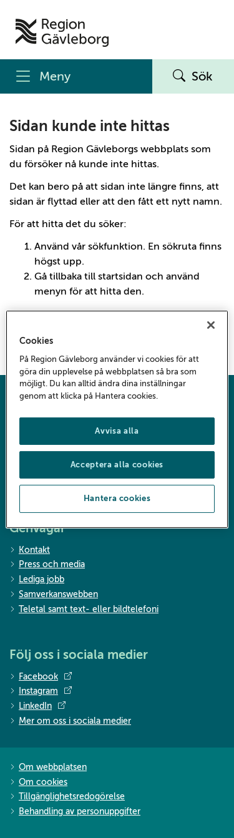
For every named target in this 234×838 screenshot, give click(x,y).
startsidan (120, 276)
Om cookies (38, 782)
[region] (117, 418)
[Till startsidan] (62, 33)
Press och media (47, 565)
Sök (193, 76)
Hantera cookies (117, 498)
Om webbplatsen (48, 767)
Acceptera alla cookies (117, 464)
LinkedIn (37, 706)
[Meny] (76, 76)
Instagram (40, 691)
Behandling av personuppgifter (74, 812)
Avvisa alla (117, 431)
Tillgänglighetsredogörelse (67, 797)
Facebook (40, 677)
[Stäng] (211, 324)
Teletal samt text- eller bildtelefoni (83, 610)
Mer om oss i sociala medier (70, 721)
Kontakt (29, 550)
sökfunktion (115, 246)
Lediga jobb (36, 580)
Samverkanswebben (53, 595)
